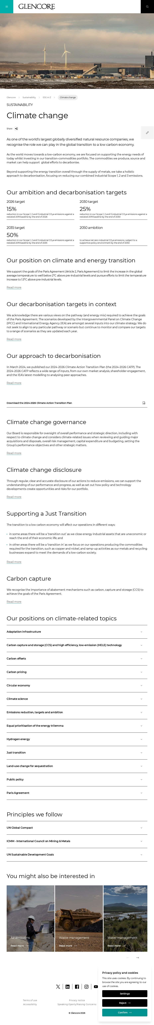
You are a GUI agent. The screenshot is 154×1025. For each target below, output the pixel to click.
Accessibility (30, 1004)
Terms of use (30, 1000)
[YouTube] (96, 986)
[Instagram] (86, 986)
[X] (58, 986)
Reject (124, 1002)
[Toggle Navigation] (6, 6)
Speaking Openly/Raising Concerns (77, 1004)
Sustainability (29, 97)
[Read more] (30, 945)
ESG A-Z (47, 97)
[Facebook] (77, 986)
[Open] (77, 631)
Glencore (11, 97)
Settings (125, 993)
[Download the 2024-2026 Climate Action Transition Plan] (77, 403)
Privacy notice (77, 1000)
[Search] (147, 6)
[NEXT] (137, 958)
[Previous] (128, 958)
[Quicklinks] (147, 132)
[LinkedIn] (67, 986)
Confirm (125, 1012)
